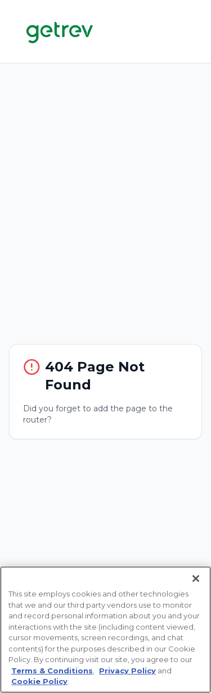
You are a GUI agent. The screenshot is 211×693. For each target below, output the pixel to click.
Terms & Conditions (52, 670)
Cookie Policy (39, 681)
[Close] (195, 578)
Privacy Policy (127, 670)
